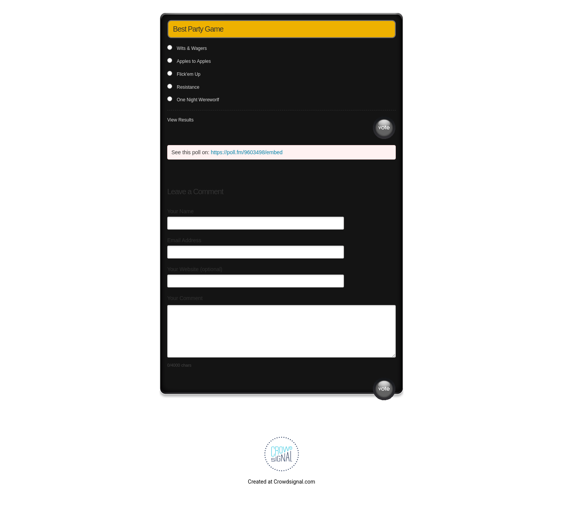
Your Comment (185, 298)
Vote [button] (384, 127)
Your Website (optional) (194, 269)
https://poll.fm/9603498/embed (247, 152)
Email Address (184, 240)
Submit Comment (384, 389)
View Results (180, 120)
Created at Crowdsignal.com (281, 482)
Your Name (180, 211)
